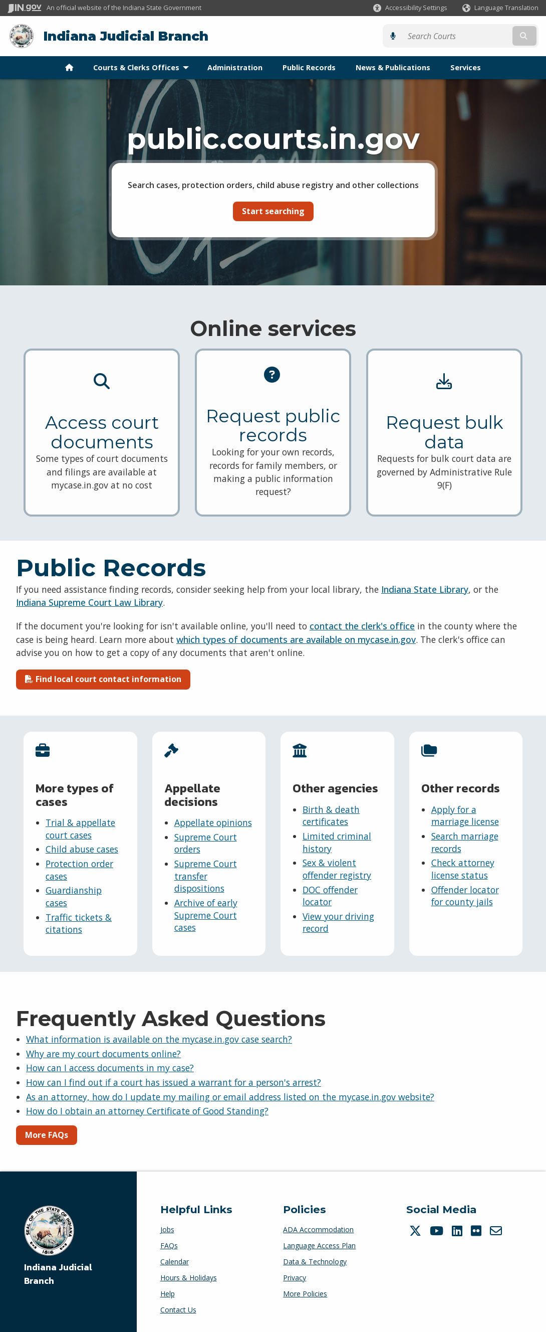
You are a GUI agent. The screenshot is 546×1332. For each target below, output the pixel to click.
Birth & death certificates (331, 815)
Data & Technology (315, 1261)
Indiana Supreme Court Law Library (89, 602)
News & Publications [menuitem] (393, 67)
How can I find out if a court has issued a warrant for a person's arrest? (173, 1082)
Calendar (174, 1261)
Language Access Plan (319, 1245)
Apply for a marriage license (465, 815)
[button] (410, 8)
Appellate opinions (213, 822)
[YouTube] (438, 1230)
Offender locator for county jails (465, 895)
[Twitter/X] (416, 1230)
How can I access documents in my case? (110, 1068)
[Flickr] (477, 1230)
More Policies (305, 1293)
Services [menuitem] (465, 67)
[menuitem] (69, 67)
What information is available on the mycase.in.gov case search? (159, 1039)
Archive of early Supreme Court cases (205, 914)
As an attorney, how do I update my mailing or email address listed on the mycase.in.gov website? (230, 1096)
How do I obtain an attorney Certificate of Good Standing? (147, 1110)
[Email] (497, 1230)
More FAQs (46, 1134)
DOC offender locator (330, 895)
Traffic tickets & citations (79, 923)
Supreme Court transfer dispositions (205, 875)
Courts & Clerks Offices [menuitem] (143, 67)
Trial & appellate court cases (80, 828)
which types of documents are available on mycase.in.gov (296, 639)
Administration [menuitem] (234, 67)
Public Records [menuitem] (309, 67)
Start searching (273, 210)
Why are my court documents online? (103, 1053)
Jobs (167, 1229)
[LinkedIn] (458, 1230)
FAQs (169, 1245)
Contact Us (178, 1309)
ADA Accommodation (318, 1229)
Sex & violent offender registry (337, 869)
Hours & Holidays (188, 1277)
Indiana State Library (424, 589)
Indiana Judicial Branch (125, 36)
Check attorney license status (462, 869)
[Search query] (474, 36)
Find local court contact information (103, 679)
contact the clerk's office (362, 626)
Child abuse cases (82, 849)
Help (167, 1293)
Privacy (294, 1277)
